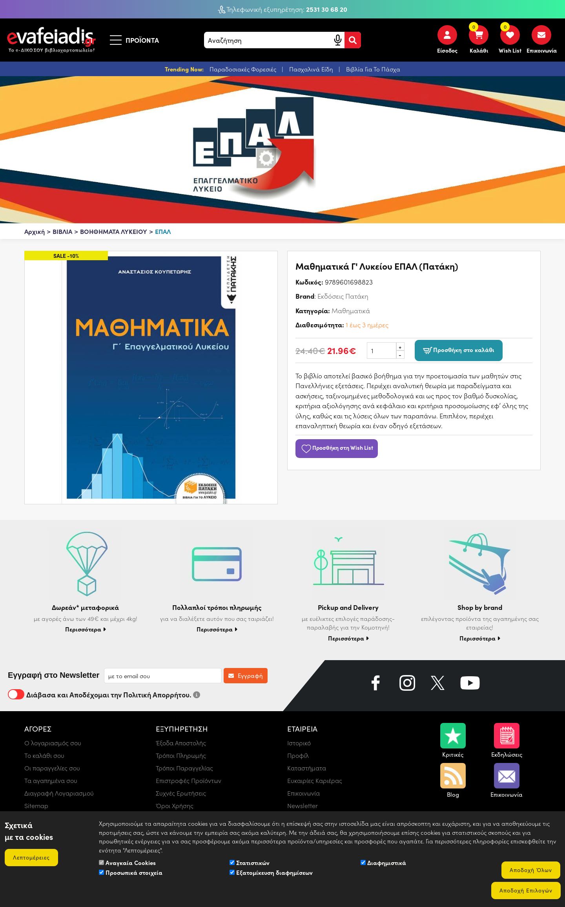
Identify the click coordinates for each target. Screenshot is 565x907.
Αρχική (34, 231)
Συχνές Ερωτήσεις (181, 793)
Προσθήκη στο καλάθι (458, 350)
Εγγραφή (245, 675)
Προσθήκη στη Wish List (336, 447)
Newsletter (302, 805)
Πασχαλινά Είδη (312, 69)
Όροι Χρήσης (174, 805)
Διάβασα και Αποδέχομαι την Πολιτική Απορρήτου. (104, 694)
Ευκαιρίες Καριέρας (314, 780)
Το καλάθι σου (44, 755)
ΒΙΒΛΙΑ (62, 231)
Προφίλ (298, 755)
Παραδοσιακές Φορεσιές (244, 69)
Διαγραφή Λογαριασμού (59, 793)
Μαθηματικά (351, 310)
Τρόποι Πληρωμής (181, 755)
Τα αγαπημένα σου (50, 780)
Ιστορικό (299, 743)
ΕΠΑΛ (163, 231)
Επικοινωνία (303, 793)
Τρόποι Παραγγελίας (184, 768)
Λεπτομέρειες (31, 857)
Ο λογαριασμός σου (52, 743)
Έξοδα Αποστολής (181, 743)
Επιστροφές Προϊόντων (188, 780)
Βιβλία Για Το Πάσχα (373, 69)
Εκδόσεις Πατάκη (342, 296)
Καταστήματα (306, 768)
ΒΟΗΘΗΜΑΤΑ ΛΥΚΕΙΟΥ (113, 231)
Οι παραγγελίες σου (52, 768)
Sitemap (36, 805)
